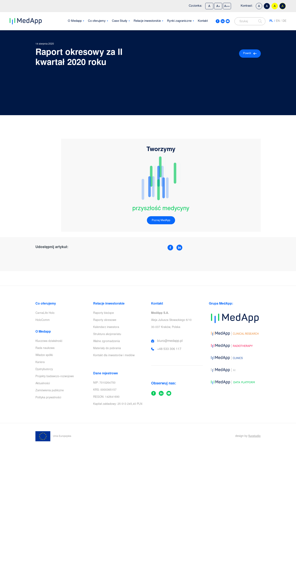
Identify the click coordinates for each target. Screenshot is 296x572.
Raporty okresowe (104, 320)
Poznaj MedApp (161, 220)
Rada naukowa (45, 348)
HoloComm (42, 320)
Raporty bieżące (103, 313)
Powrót (250, 53)
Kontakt (203, 21)
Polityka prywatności (48, 397)
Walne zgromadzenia (106, 341)
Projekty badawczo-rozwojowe (54, 376)
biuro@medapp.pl (170, 341)
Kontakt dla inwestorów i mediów (114, 355)
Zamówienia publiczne (49, 390)
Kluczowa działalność (48, 341)
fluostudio (254, 436)
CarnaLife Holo (45, 313)
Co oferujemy (97, 21)
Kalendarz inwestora (106, 327)
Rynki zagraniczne (179, 21)
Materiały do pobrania (107, 348)
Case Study (119, 21)
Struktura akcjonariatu (107, 334)
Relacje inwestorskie (147, 21)
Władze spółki (44, 355)
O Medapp (75, 21)
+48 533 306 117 (169, 349)
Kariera (40, 362)
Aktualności (42, 383)
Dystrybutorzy (44, 369)
